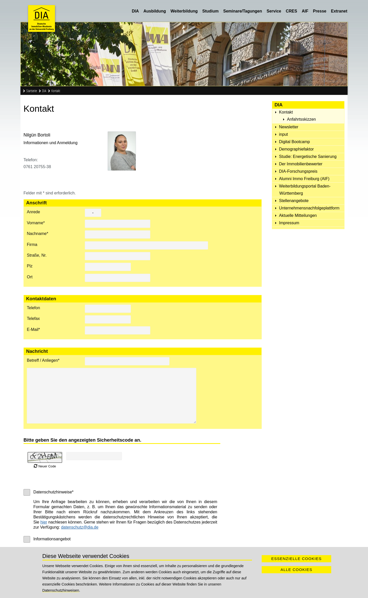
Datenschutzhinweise (53, 492)
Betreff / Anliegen (43, 360)
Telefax (33, 318)
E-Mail (33, 329)
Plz (29, 266)
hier (43, 522)
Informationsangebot (52, 539)
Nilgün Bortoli (37, 135)
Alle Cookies (296, 569)
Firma (32, 244)
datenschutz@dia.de (79, 527)
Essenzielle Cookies (296, 558)
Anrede (33, 212)
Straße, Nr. (37, 255)
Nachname (37, 233)
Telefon (33, 308)
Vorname (36, 223)
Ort (29, 277)
